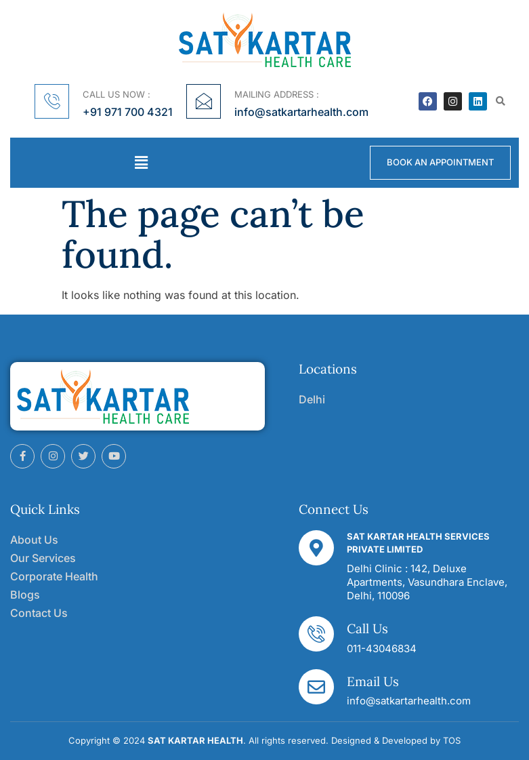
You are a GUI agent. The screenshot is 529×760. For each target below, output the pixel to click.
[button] (501, 101)
